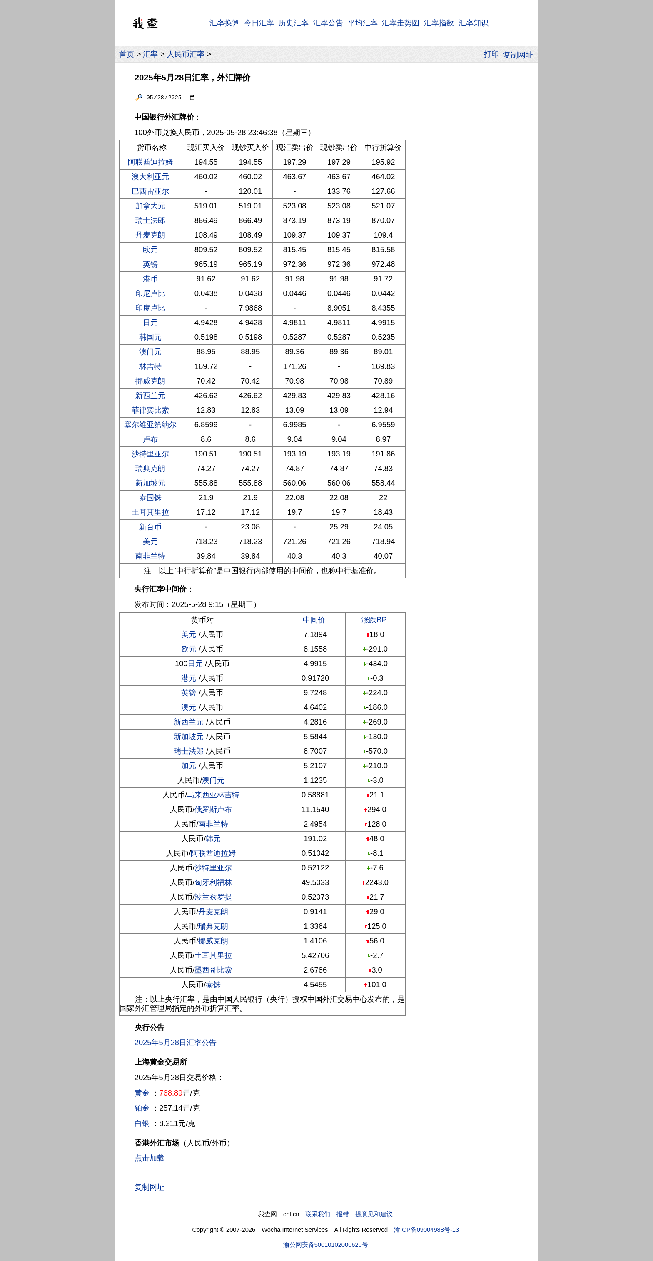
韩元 (213, 838)
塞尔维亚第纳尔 (150, 424)
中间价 (314, 619)
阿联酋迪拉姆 (150, 162)
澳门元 (150, 351)
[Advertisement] (471, 191)
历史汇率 (294, 22)
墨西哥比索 (213, 969)
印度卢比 (150, 307)
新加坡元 (150, 483)
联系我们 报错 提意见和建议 (349, 1214)
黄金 (142, 1092)
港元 (188, 678)
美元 (150, 541)
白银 (142, 1123)
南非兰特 (150, 556)
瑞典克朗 (150, 468)
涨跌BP (373, 619)
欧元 (150, 249)
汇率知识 (474, 22)
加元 (188, 765)
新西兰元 (150, 395)
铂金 (142, 1107)
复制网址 (520, 54)
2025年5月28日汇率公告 (176, 1042)
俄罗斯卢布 (213, 809)
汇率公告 (328, 22)
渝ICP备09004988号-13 (426, 1229)
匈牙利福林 (213, 882)
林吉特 (150, 366)
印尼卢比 (150, 293)
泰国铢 (150, 497)
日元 (150, 322)
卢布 (150, 439)
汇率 (150, 54)
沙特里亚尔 (150, 453)
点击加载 (149, 1157)
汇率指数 (439, 22)
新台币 (150, 526)
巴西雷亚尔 (150, 191)
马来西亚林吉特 (213, 794)
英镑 (150, 264)
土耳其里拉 (150, 512)
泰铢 (213, 984)
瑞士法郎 (150, 220)
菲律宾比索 (150, 410)
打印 (491, 54)
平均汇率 (363, 22)
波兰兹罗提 (213, 896)
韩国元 (150, 337)
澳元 (188, 707)
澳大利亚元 (150, 176)
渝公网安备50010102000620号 (325, 1244)
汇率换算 (224, 22)
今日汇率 (259, 22)
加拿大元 (150, 205)
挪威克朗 (150, 380)
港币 (150, 278)
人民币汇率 (185, 54)
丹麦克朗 (150, 235)
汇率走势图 (400, 22)
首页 (126, 54)
